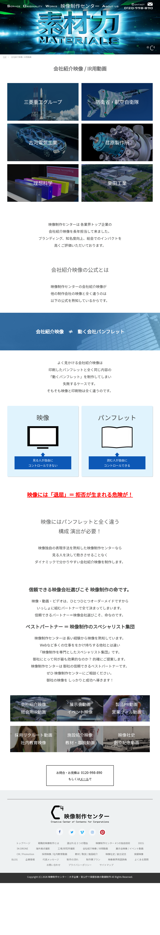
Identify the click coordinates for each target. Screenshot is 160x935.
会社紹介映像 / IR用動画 (95, 848)
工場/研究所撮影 (66, 848)
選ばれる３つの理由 (77, 843)
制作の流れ (72, 859)
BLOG (14, 859)
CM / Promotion (25, 854)
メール (84, 779)
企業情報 (30, 859)
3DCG (141, 843)
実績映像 (138, 854)
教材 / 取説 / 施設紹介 (86, 854)
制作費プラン (93, 859)
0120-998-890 (91, 772)
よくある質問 (142, 859)
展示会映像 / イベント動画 (129, 848)
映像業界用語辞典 (117, 859)
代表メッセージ (51, 859)
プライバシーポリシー (80, 865)
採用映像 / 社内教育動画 (54, 854)
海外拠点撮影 (43, 848)
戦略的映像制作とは (48, 843)
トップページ (23, 843)
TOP (5, 57)
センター (80, 5)
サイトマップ (106, 865)
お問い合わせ (54, 865)
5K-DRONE (22, 848)
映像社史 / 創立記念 (116, 854)
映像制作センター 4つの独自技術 (113, 843)
